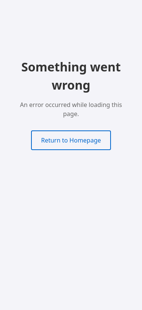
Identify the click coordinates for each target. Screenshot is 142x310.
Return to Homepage (71, 140)
